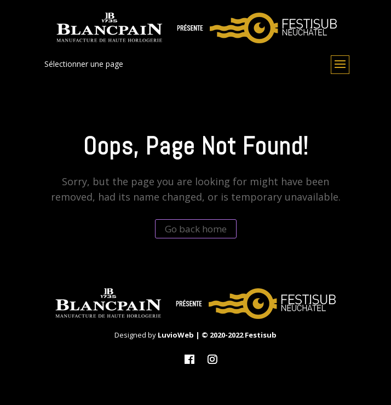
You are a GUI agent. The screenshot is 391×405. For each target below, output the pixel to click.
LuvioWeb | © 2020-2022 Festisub (217, 335)
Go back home (196, 229)
